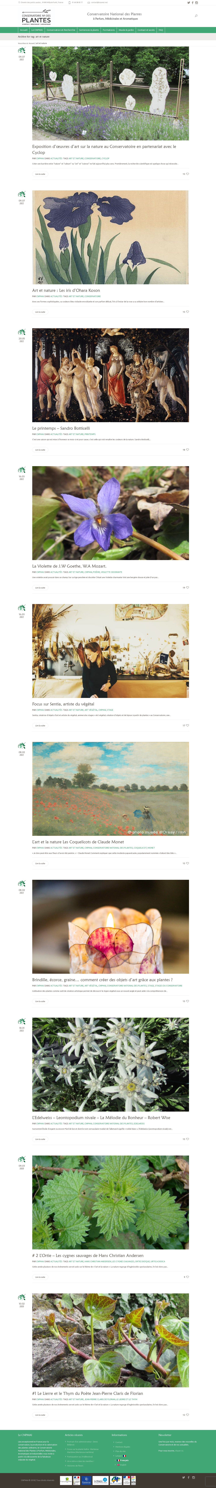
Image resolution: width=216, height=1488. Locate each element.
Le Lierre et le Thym (126, 1399)
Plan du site (121, 1451)
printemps (90, 434)
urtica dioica (158, 1261)
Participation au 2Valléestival (80, 1457)
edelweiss (139, 1123)
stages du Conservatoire (168, 985)
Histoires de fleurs (75, 1466)
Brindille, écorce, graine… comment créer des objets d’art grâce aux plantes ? (102, 979)
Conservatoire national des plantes (113, 848)
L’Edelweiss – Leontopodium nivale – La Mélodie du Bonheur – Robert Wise (101, 1117)
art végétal (91, 710)
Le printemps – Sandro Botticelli (61, 428)
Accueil (31, 43)
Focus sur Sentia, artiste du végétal (63, 703)
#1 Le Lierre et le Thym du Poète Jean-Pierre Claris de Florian (87, 1393)
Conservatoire (93, 158)
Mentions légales (123, 1447)
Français (123, 1460)
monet (151, 848)
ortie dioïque (142, 1261)
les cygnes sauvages (123, 1261)
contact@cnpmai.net (99, 2)
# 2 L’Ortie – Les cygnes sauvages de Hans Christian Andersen (88, 1255)
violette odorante (111, 572)
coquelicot (140, 848)
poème (96, 572)
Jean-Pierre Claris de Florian (100, 1399)
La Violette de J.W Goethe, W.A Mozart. (69, 566)
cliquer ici (179, 1451)
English (121, 1465)
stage (110, 710)
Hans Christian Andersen (98, 1261)
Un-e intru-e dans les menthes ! (80, 1461)
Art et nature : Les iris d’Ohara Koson (66, 290)
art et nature (76, 158)
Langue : (121, 1456)
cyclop (105, 158)
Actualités (56, 158)
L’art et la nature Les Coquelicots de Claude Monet (78, 841)
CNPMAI (88, 572)
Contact (119, 1442)
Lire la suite (40, 174)
